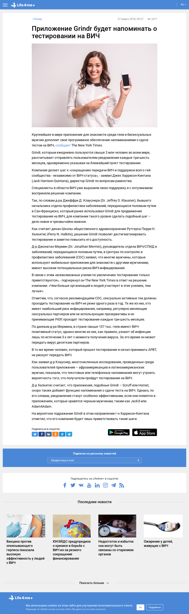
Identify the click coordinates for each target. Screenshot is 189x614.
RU (183, 4)
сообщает (63, 145)
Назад (36, 19)
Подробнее (155, 607)
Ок (140, 607)
